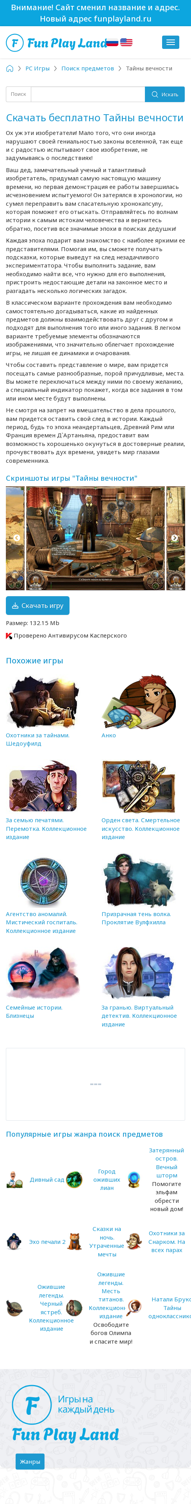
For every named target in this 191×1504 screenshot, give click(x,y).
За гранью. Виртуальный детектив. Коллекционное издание (139, 1015)
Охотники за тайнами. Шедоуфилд (38, 739)
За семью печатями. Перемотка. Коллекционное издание (46, 828)
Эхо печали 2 (47, 1241)
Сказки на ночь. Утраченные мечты (106, 1241)
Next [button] (174, 538)
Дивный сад (47, 1179)
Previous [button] (16, 538)
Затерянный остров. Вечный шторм (166, 1162)
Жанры (32, 1463)
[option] (95, 538)
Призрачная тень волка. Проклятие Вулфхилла (136, 918)
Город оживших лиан (106, 1179)
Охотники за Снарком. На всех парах (166, 1241)
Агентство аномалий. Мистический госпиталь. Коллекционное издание (41, 922)
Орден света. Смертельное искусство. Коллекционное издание (141, 828)
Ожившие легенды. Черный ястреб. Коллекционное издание (51, 1307)
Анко (109, 735)
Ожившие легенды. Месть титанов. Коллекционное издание (111, 1295)
